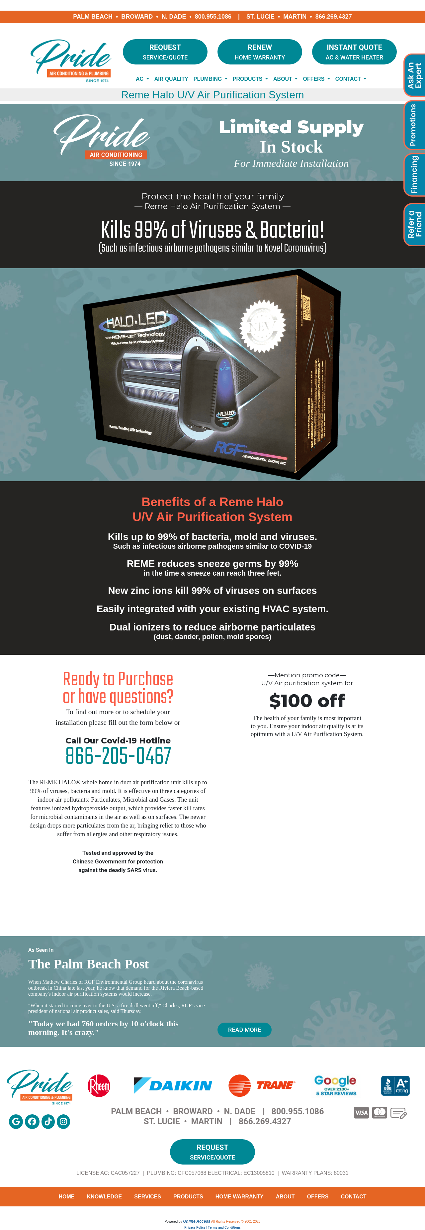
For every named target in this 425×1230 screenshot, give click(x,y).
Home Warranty (260, 51)
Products (188, 1196)
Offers (318, 1196)
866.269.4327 (333, 16)
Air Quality (171, 79)
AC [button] (140, 79)
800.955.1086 (213, 16)
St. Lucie (260, 16)
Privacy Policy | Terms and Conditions (212, 1227)
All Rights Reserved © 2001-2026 (236, 1221)
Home (67, 1196)
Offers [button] (314, 79)
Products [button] (248, 79)
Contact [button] (348, 79)
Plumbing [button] (208, 79)
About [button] (283, 79)
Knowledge (104, 1196)
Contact (353, 1196)
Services (147, 1196)
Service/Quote (165, 51)
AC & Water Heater (354, 51)
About (285, 1196)
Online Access (196, 1221)
